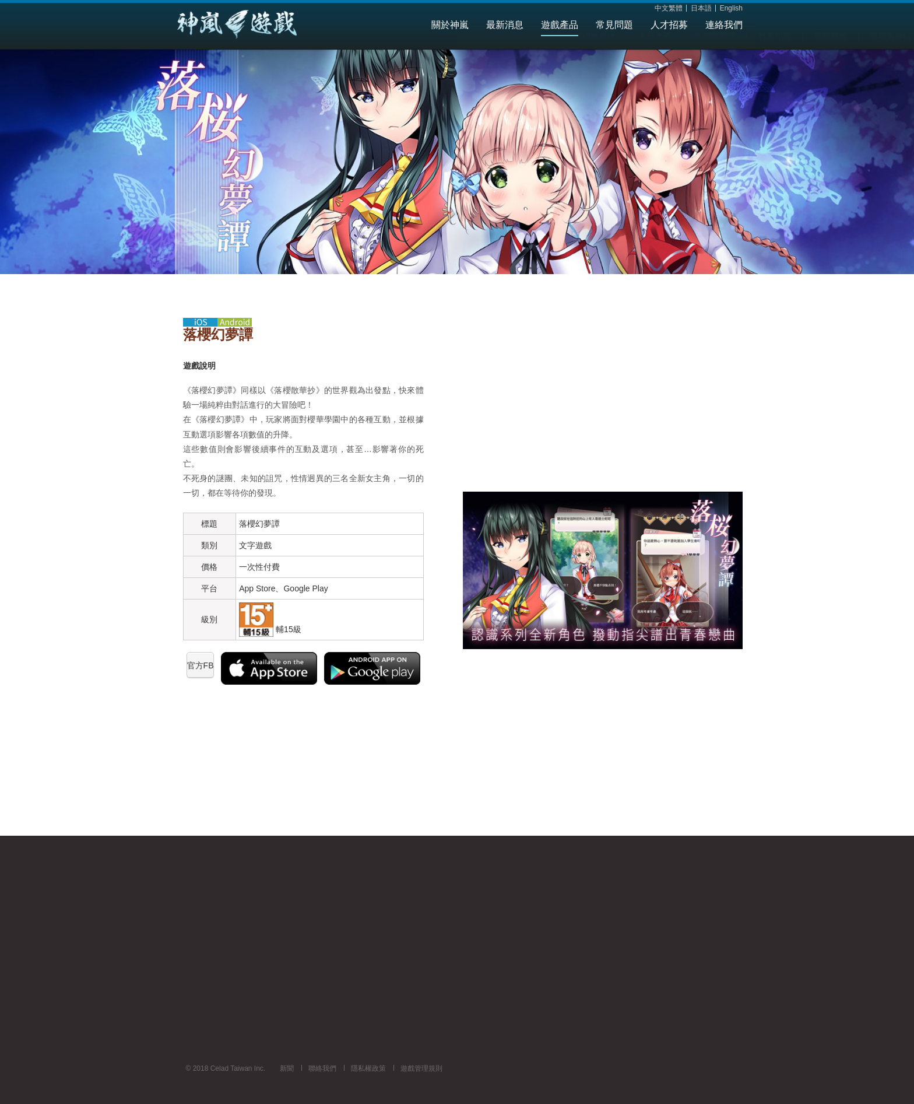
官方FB (200, 665)
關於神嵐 (450, 25)
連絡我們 (724, 25)
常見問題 (614, 25)
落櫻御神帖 (605, 59)
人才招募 (669, 25)
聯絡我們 (322, 1068)
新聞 (287, 1068)
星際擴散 (545, 59)
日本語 (701, 8)
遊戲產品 (559, 25)
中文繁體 (669, 8)
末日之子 (369, 59)
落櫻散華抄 (309, 59)
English (731, 8)
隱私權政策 (368, 1068)
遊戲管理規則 (421, 1068)
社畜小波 (489, 59)
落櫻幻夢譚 (429, 59)
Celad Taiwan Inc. (258, 24)
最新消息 (504, 25)
